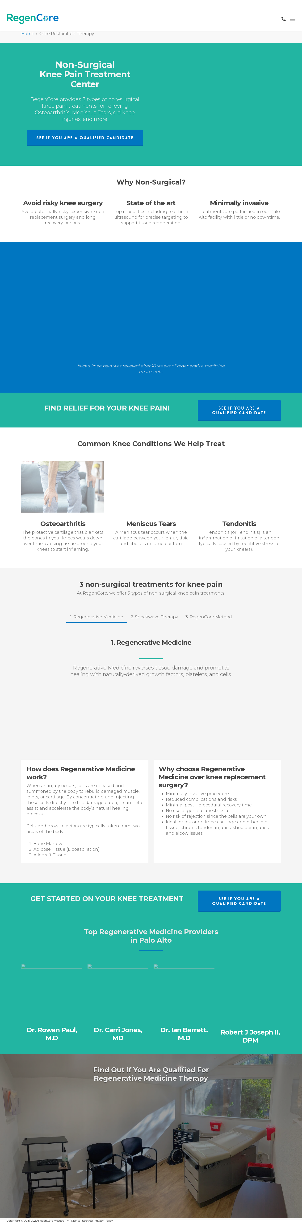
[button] (85, 138)
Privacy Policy (103, 1220)
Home (27, 33)
